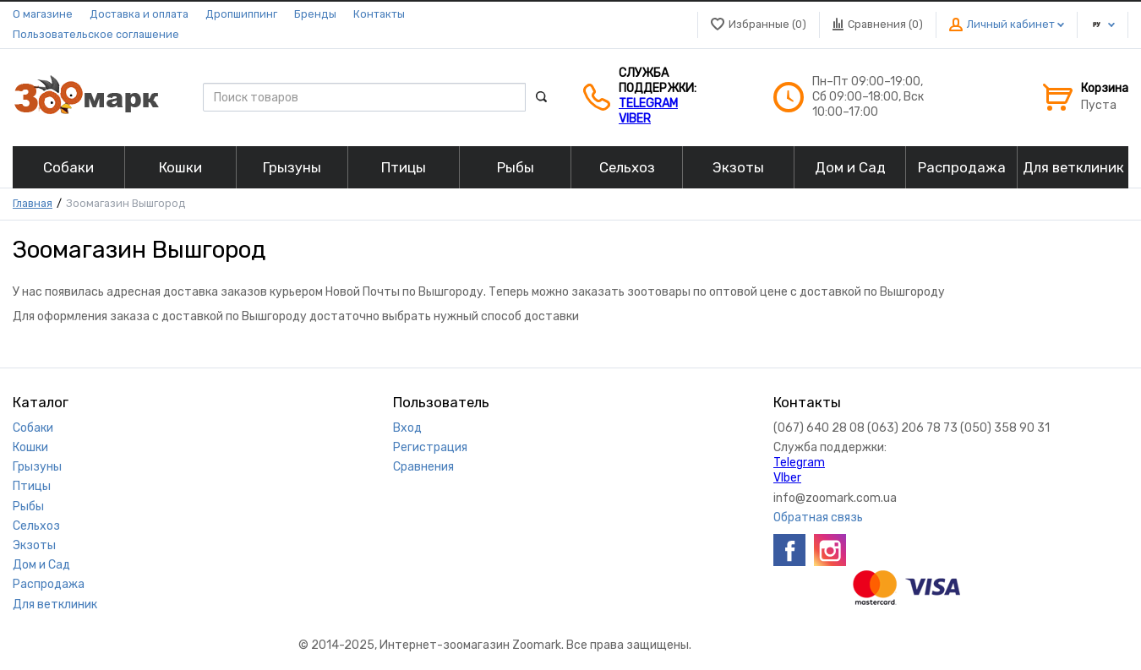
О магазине (43, 14)
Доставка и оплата (139, 14)
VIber (635, 119)
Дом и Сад (41, 565)
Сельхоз (36, 526)
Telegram (648, 103)
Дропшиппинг (241, 14)
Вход (407, 428)
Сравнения (423, 467)
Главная (32, 203)
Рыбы (28, 506)
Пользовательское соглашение (96, 34)
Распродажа (49, 584)
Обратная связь (818, 517)
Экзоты (34, 545)
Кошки (30, 447)
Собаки (33, 428)
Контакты (379, 14)
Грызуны (37, 467)
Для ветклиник (55, 604)
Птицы (32, 486)
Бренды (315, 14)
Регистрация (430, 447)
